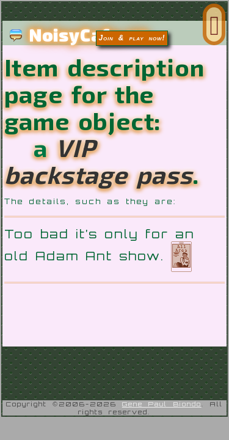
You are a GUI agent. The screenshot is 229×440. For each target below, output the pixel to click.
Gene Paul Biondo (162, 426)
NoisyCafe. (79, 34)
